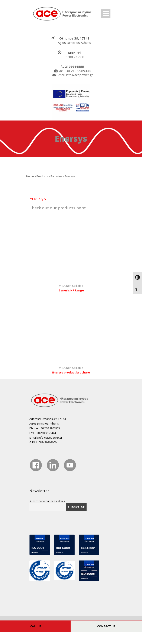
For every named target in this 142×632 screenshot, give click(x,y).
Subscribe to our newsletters (47, 501)
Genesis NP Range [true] (71, 290)
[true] (62, 13)
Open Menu (105, 13)
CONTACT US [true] (106, 626)
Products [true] (42, 176)
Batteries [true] (56, 176)
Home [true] (30, 176)
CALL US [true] (35, 626)
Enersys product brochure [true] (71, 372)
